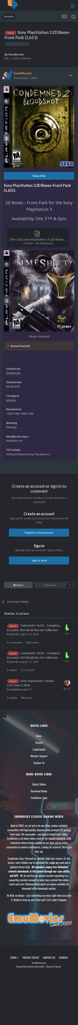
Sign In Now (39, 560)
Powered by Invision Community (30, 966)
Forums (39, 742)
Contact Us (38, 763)
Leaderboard (39, 749)
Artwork (26, 58)
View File (39, 176)
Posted (25, 78)
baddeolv (16, 689)
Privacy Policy (30, 957)
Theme (14, 957)
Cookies (63, 957)
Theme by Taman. (53, 966)
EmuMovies (16, 54)
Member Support (38, 756)
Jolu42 (14, 634)
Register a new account (39, 532)
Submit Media (39, 784)
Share (18, 585)
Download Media (39, 791)
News (39, 736)
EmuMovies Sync (39, 798)
